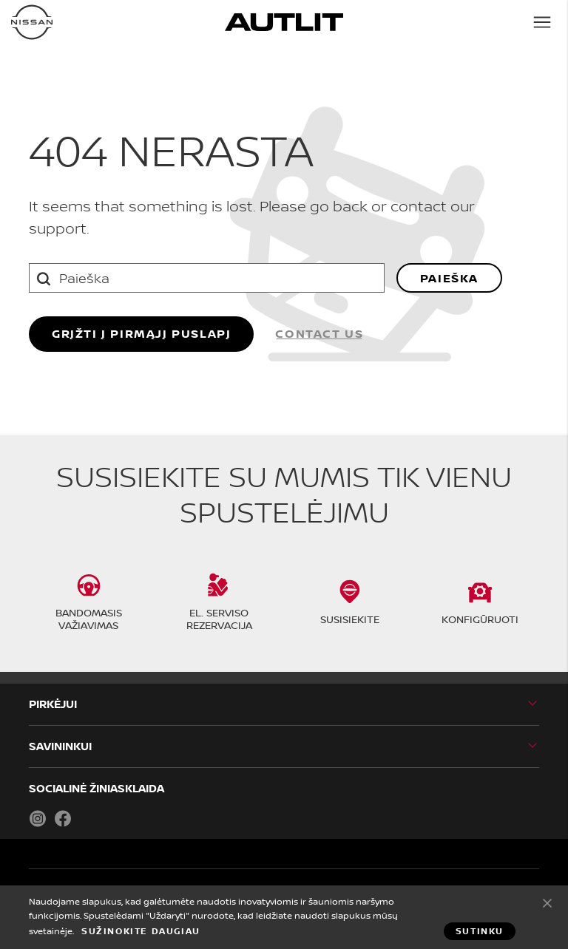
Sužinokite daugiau (140, 931)
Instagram (38, 818)
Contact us (319, 333)
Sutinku (547, 902)
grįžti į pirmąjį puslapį (141, 333)
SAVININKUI (60, 746)
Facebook (63, 818)
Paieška (449, 278)
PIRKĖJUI (53, 704)
